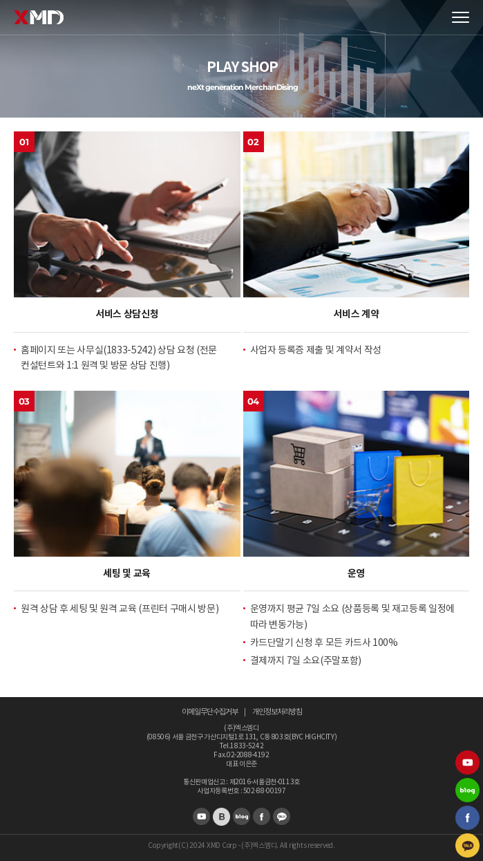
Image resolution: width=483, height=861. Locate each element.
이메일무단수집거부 (210, 711)
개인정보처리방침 (277, 711)
